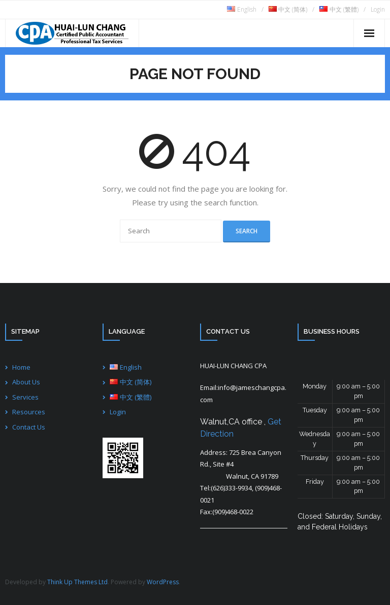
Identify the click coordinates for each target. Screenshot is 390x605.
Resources (28, 411)
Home (21, 367)
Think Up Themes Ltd (77, 582)
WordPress (163, 582)
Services (25, 397)
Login (378, 9)
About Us (26, 381)
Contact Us (28, 427)
